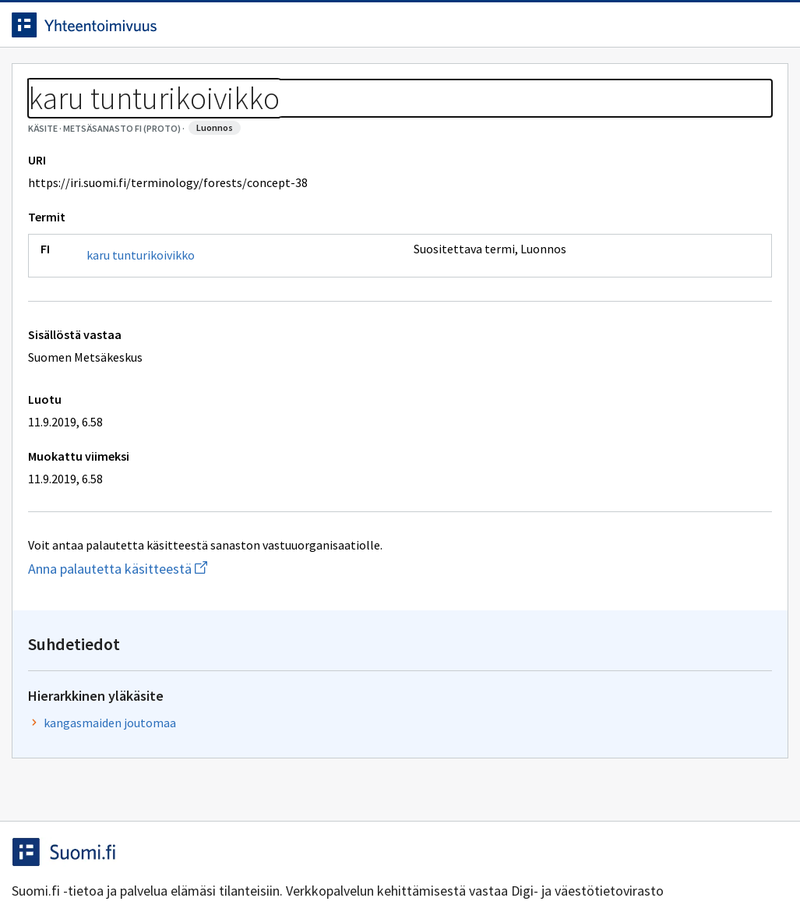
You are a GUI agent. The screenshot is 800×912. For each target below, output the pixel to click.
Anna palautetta (77, 867)
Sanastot (47, 117)
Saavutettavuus (326, 867)
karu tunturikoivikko (152, 326)
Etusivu (48, 79)
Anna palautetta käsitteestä (191, 639)
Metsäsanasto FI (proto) (156, 117)
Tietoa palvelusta (248, 79)
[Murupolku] (400, 117)
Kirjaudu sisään (712, 30)
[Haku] (443, 30)
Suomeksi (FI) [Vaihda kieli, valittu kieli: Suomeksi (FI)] (529, 30)
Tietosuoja (203, 867)
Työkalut (136, 79)
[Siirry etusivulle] (120, 30)
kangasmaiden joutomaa (601, 247)
